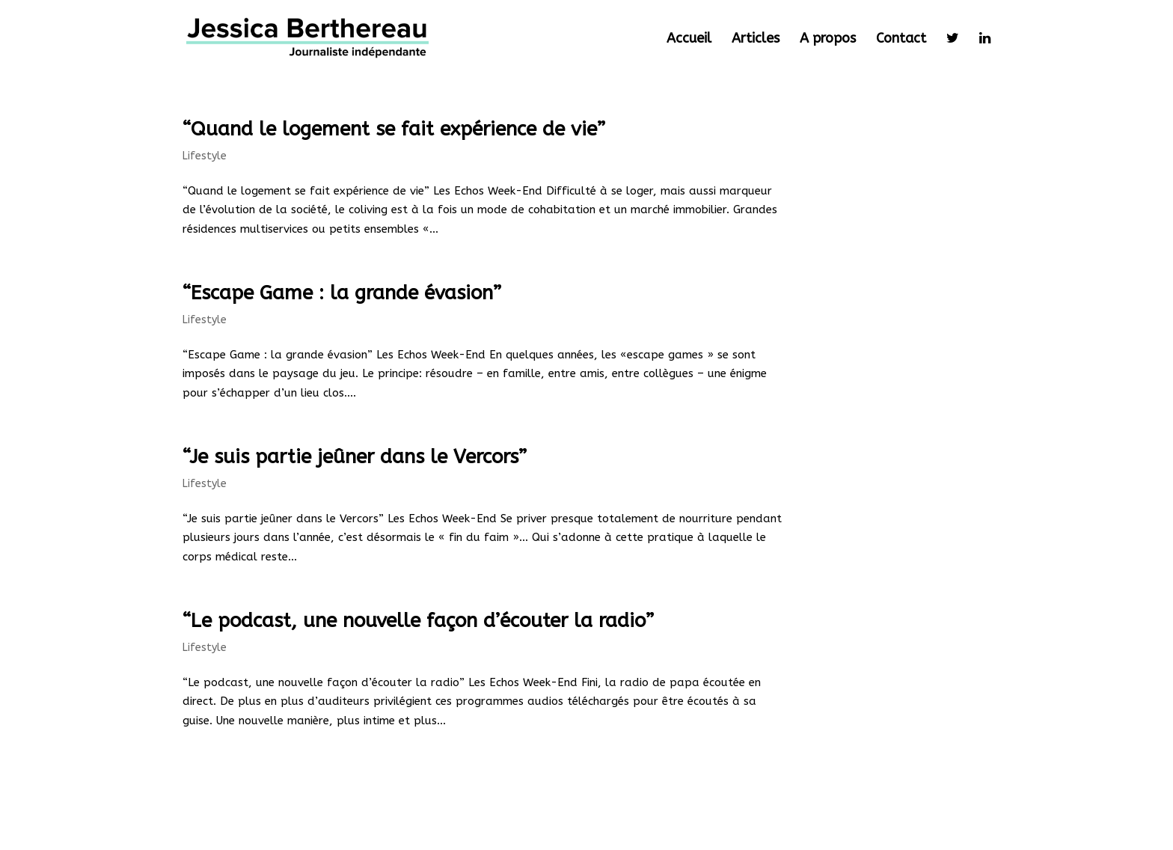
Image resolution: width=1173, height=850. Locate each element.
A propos (828, 39)
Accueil (689, 39)
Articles (756, 39)
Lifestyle (205, 156)
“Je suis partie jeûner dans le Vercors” (355, 456)
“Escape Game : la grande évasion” (342, 293)
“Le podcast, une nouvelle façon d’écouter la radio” (418, 620)
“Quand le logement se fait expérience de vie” (394, 129)
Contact (901, 39)
